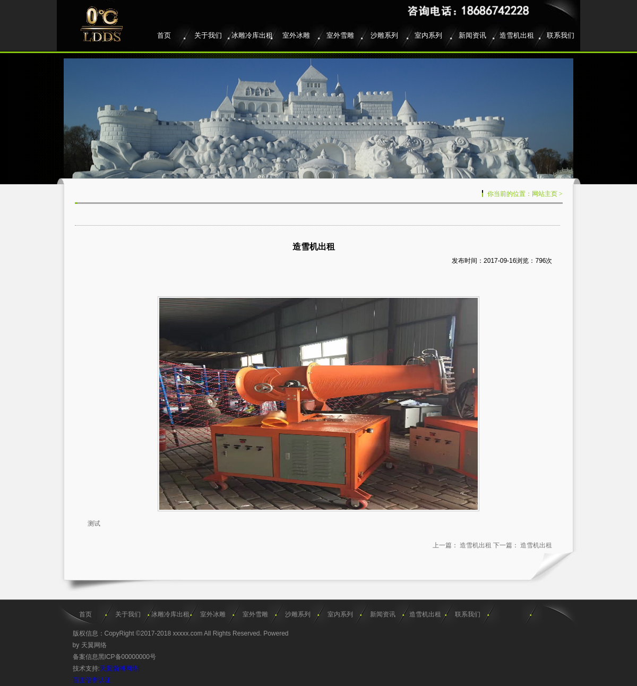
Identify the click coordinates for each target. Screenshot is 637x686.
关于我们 (208, 35)
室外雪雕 (340, 35)
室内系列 (428, 35)
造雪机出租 (517, 35)
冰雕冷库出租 (252, 35)
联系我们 (560, 35)
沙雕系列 (384, 35)
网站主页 (544, 194)
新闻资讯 (472, 35)
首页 (164, 35)
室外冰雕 (296, 35)
